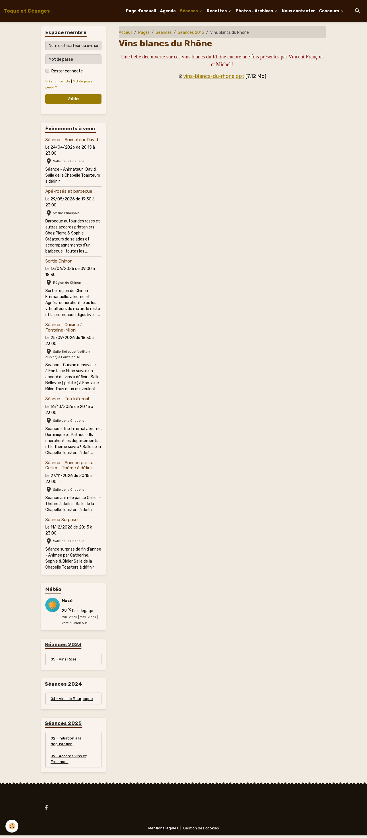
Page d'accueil (141, 11)
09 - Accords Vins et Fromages (70, 761)
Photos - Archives (255, 11)
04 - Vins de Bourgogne (72, 699)
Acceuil (125, 32)
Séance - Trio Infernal (67, 398)
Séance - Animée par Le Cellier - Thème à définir (69, 465)
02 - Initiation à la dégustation (67, 742)
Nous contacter (298, 11)
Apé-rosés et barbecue (68, 191)
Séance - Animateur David (71, 139)
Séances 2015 (191, 32)
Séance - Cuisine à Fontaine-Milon (64, 327)
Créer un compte (58, 81)
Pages (144, 32)
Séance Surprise (61, 519)
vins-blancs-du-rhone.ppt (213, 76)
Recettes (217, 11)
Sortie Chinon (59, 261)
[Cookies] (12, 826)
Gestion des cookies (201, 830)
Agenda (168, 11)
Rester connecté (67, 71)
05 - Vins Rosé (64, 659)
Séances (189, 11)
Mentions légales (162, 830)
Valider (73, 98)
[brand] (27, 11)
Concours (329, 11)
